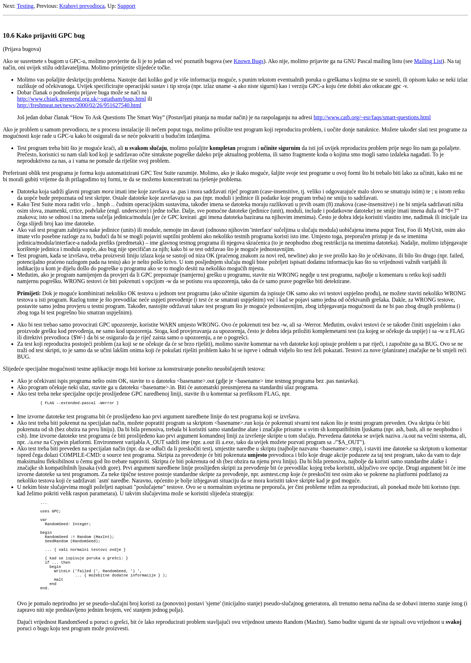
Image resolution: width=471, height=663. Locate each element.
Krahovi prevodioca (82, 6)
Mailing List (428, 61)
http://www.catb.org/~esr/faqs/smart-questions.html (372, 117)
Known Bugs (249, 61)
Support (126, 6)
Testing (25, 6)
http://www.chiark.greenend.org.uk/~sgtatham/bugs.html (81, 99)
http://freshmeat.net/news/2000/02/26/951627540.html (79, 105)
